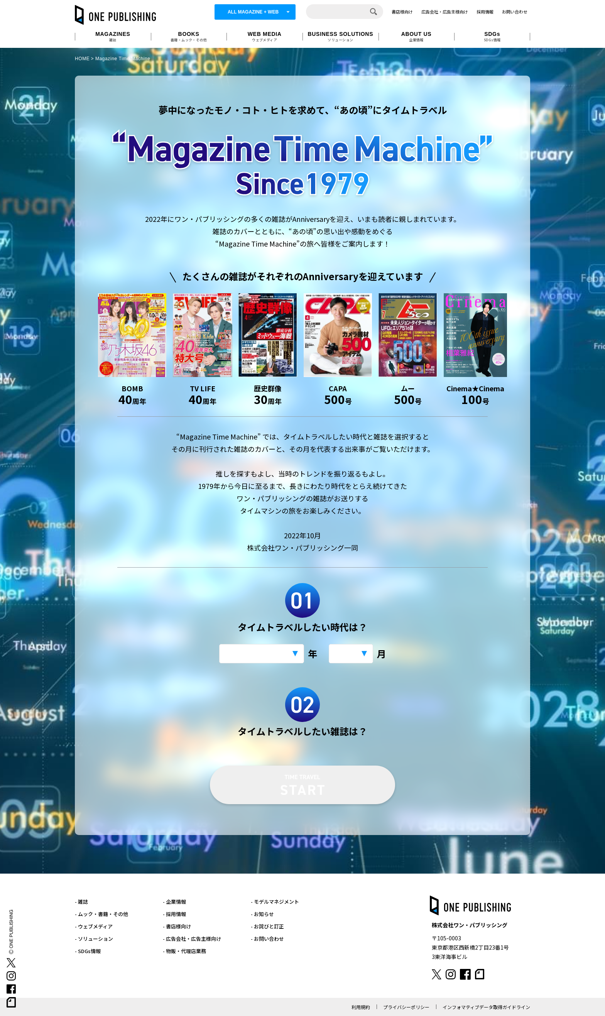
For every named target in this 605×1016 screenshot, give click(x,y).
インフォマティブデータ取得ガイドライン (486, 1007)
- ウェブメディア (94, 926)
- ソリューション (94, 938)
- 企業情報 (174, 901)
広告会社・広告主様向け (444, 11)
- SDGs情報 (88, 951)
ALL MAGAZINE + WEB (253, 12)
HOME (82, 58)
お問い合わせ (514, 11)
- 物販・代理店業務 (184, 951)
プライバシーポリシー (406, 1007)
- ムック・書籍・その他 (101, 914)
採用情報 (485, 11)
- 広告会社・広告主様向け (192, 938)
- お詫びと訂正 (267, 926)
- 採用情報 (174, 914)
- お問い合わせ (267, 938)
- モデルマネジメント (275, 901)
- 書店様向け (177, 926)
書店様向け (402, 11)
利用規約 (361, 1007)
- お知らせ (262, 914)
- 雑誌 (81, 901)
